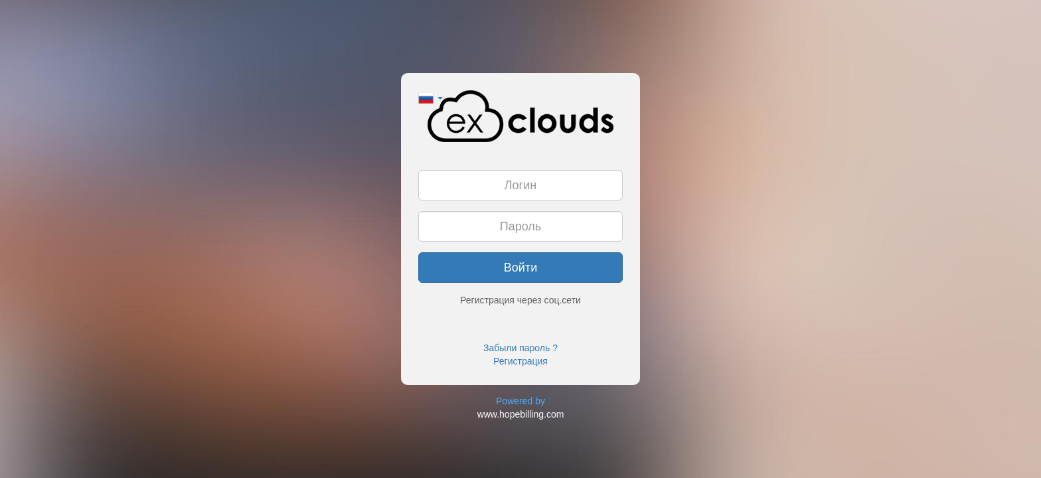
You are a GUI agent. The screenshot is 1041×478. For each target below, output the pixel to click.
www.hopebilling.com (520, 414)
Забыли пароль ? (520, 348)
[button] (430, 97)
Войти (520, 267)
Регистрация (520, 361)
